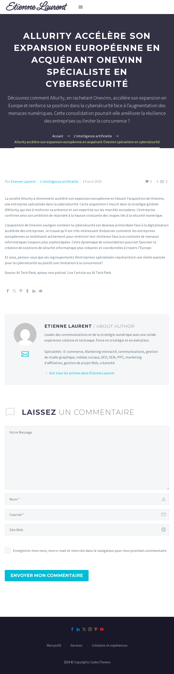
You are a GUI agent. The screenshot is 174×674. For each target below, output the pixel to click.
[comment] (87, 458)
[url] (87, 529)
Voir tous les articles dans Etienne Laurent (81, 373)
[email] (87, 514)
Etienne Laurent (23, 181)
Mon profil (54, 645)
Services (76, 645)
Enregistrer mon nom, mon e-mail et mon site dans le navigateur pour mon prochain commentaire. (90, 550)
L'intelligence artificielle (59, 181)
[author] (87, 499)
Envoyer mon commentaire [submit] (46, 575)
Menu (81, 7)
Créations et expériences (110, 645)
